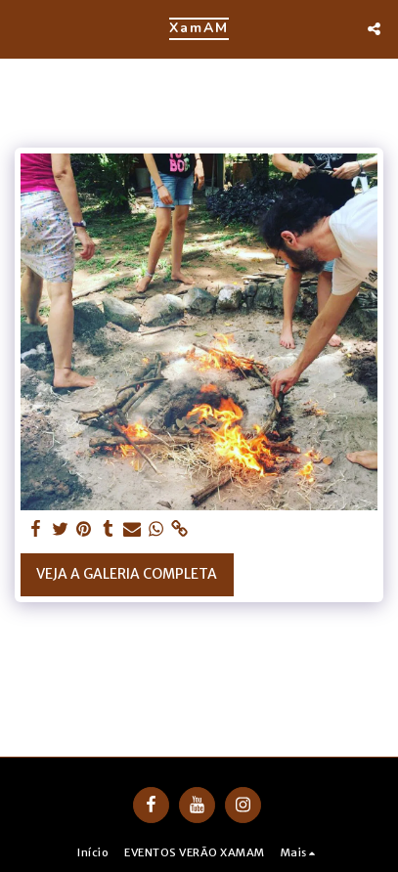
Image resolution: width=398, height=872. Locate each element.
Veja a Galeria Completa (126, 574)
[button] (21, 28)
